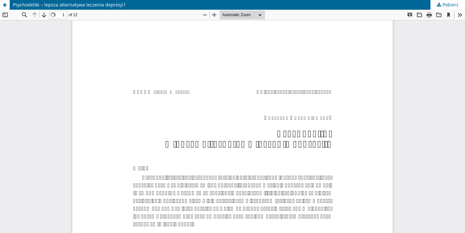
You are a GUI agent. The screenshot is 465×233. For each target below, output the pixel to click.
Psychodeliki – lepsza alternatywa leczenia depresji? (69, 5)
